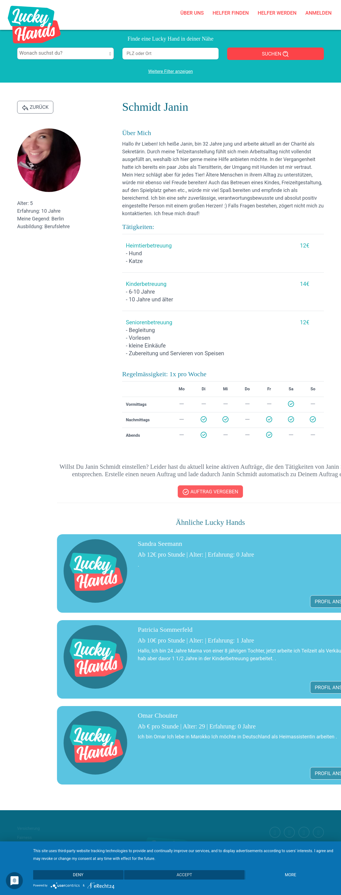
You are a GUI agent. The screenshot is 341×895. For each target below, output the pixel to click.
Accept (184, 874)
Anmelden (318, 13)
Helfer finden (231, 13)
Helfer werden (277, 13)
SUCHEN (275, 54)
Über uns (192, 13)
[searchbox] (65, 53)
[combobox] (65, 53)
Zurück (35, 107)
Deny (78, 874)
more (290, 874)
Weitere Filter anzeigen (170, 71)
